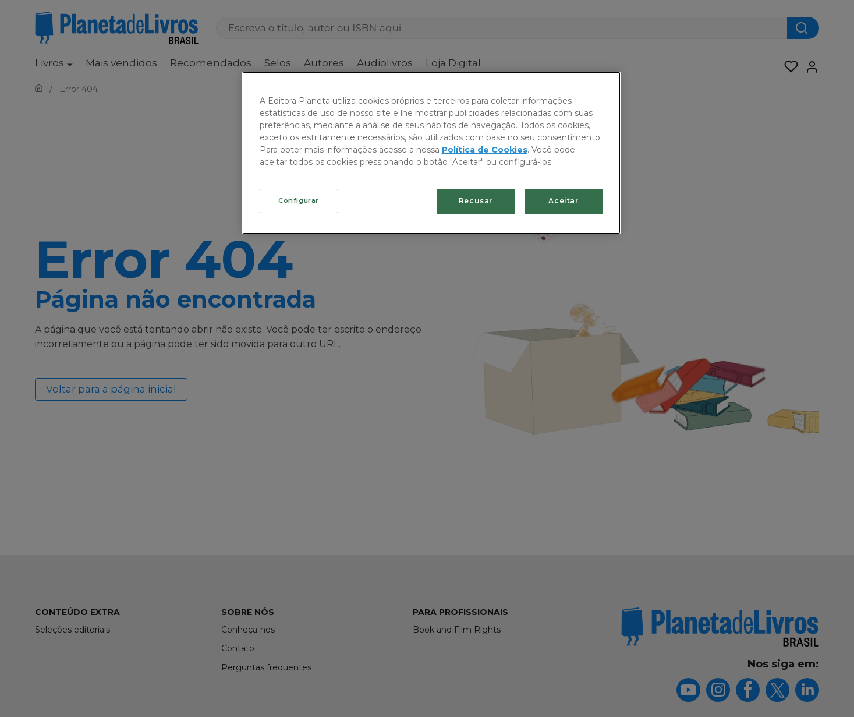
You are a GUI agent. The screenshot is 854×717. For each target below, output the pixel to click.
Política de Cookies (484, 149)
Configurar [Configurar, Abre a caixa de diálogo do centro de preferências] (298, 200)
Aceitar (563, 200)
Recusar (475, 200)
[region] (431, 153)
